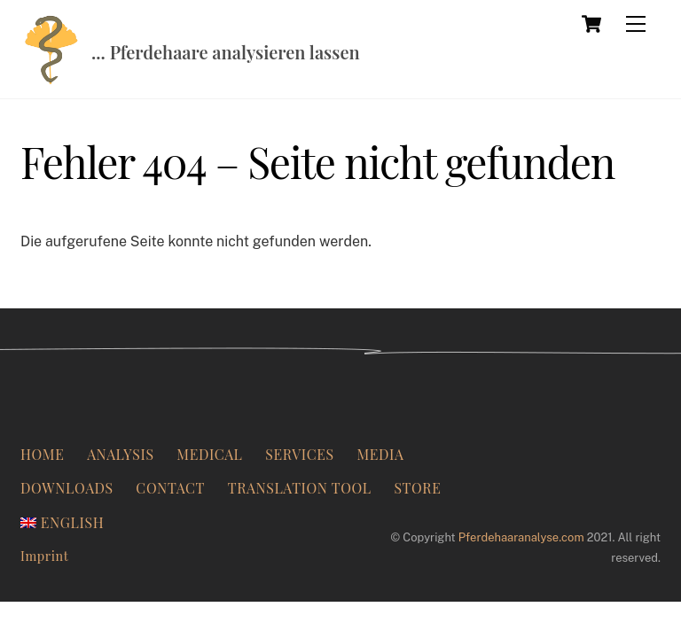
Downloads (67, 487)
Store (417, 487)
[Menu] (636, 24)
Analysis (120, 454)
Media (379, 454)
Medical (209, 454)
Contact (170, 487)
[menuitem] (62, 522)
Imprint (44, 555)
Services (299, 454)
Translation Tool (300, 487)
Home (42, 454)
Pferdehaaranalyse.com (521, 537)
